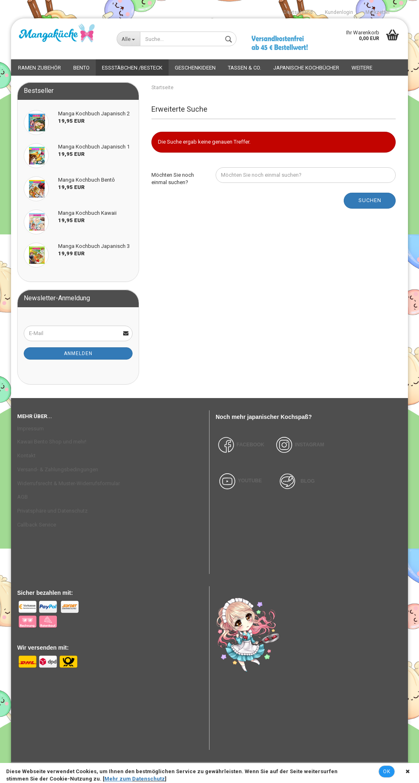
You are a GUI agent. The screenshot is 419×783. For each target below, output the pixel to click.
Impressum (30, 428)
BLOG (307, 481)
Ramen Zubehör (39, 68)
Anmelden (78, 353)
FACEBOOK (240, 445)
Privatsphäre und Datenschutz (52, 511)
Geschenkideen (195, 68)
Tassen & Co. (244, 68)
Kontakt (26, 455)
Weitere (361, 68)
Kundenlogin (339, 12)
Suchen (369, 200)
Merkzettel (377, 12)
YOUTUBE (250, 481)
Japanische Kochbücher (306, 68)
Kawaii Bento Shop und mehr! (51, 442)
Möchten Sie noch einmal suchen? (172, 179)
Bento (81, 68)
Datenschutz (148, 779)
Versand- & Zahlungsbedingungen (57, 469)
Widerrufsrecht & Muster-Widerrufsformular (68, 483)
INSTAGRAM (309, 445)
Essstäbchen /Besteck (132, 68)
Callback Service (36, 525)
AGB (22, 497)
